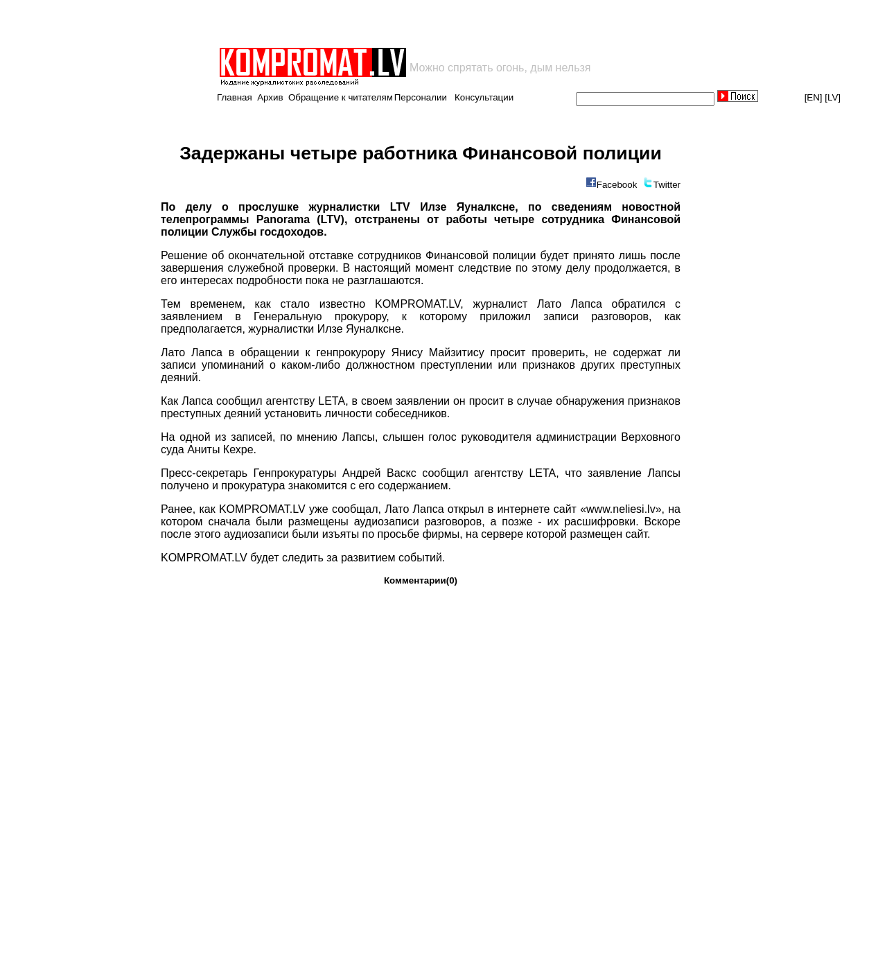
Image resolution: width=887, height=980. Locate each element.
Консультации (484, 97)
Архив (270, 97)
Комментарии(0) (420, 580)
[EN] (814, 97)
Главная (234, 97)
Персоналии (420, 97)
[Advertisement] (380, 23)
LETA (331, 401)
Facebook (617, 185)
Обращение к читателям (340, 97)
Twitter (666, 185)
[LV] (833, 97)
